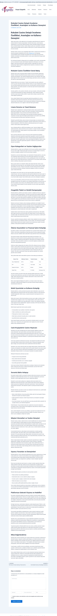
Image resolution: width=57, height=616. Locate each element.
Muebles (39, 9)
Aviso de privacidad (31, 5)
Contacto (39, 5)
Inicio (28, 9)
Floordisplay (49, 5)
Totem (39, 14)
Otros (49, 9)
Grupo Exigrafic (20, 9)
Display (43, 5)
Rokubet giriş (31, 53)
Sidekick (35, 14)
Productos (29, 14)
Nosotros (44, 9)
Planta (53, 9)
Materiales (33, 9)
